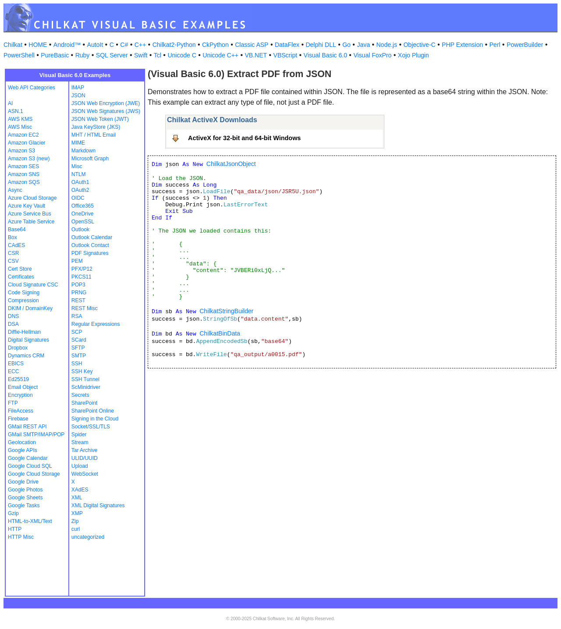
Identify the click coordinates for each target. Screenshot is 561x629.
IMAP (77, 88)
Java (363, 44)
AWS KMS (20, 119)
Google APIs (22, 450)
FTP (13, 403)
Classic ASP (251, 44)
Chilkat (13, 44)
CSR (13, 253)
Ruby (82, 55)
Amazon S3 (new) (29, 158)
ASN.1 (15, 111)
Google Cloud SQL (30, 466)
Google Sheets (25, 498)
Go (346, 44)
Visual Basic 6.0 (325, 55)
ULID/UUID (84, 458)
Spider (79, 434)
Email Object (23, 387)
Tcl (157, 55)
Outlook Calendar (91, 237)
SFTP (78, 348)
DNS (13, 316)
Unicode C (181, 55)
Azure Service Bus (29, 214)
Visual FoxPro (372, 55)
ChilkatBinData (219, 333)
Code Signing (23, 293)
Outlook (80, 229)
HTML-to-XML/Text (30, 521)
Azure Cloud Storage (32, 198)
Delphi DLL (320, 44)
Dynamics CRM (26, 356)
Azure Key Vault (26, 206)
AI (10, 103)
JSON (78, 95)
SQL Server (112, 55)
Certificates (21, 277)
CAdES (16, 245)
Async (15, 190)
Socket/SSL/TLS (90, 427)
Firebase (18, 419)
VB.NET (256, 55)
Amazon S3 (21, 151)
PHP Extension (462, 44)
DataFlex (287, 44)
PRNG (79, 293)
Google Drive (23, 482)
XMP (77, 513)
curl (75, 529)
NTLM (78, 174)
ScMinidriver (85, 387)
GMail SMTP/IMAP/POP (36, 434)
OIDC (78, 198)
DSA (13, 324)
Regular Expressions (95, 324)
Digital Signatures (28, 340)
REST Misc (84, 308)
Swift (140, 55)
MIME (78, 143)
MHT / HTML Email (93, 135)
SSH (76, 363)
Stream (80, 442)
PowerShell (19, 55)
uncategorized (87, 537)
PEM (77, 261)
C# (124, 44)
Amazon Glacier (26, 143)
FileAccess (20, 411)
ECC (13, 371)
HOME (37, 44)
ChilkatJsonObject (231, 163)
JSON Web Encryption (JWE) (105, 103)
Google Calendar (28, 458)
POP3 (78, 285)
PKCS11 (81, 277)
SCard (78, 340)
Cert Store (20, 269)
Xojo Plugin (413, 55)
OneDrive (82, 214)
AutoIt (95, 44)
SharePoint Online (92, 411)
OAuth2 (80, 190)
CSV (13, 261)
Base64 (17, 229)
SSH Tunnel (85, 379)
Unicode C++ (220, 55)
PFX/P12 (81, 269)
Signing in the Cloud (94, 419)
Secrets (80, 395)
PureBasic (55, 55)
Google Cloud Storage (34, 474)
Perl (495, 44)
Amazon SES (23, 166)
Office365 (82, 206)
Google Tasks (24, 505)
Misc (76, 166)
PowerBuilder (525, 44)
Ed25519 (18, 379)
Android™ (67, 44)
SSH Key (82, 371)
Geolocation (22, 442)
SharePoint (84, 403)
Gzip (13, 513)
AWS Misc (20, 127)
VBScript (285, 55)
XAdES (80, 490)
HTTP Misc (21, 537)
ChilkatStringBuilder (226, 310)
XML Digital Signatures (98, 505)
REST (78, 300)
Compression (23, 300)
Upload (79, 466)
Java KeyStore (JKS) (95, 127)
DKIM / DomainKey (30, 308)
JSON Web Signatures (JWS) (105, 111)
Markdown (83, 151)
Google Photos (25, 490)
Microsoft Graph (90, 158)
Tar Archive (84, 450)
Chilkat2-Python (174, 44)
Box (12, 237)
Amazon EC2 (23, 135)
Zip (75, 521)
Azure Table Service (31, 222)
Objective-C (419, 44)
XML (76, 498)
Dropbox (18, 348)
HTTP (14, 529)
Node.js (386, 44)
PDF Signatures (90, 253)
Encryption (20, 395)
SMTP (78, 356)
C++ (140, 44)
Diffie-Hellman (24, 332)
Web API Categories (31, 88)
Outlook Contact (90, 245)
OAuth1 (80, 182)
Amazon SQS (24, 182)
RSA (76, 316)
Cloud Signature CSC (33, 285)
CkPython (215, 44)
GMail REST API (27, 427)
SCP (76, 332)
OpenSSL (82, 222)
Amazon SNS (23, 174)
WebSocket (84, 474)
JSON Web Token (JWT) (100, 119)
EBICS (16, 363)
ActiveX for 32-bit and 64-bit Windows (244, 137)
